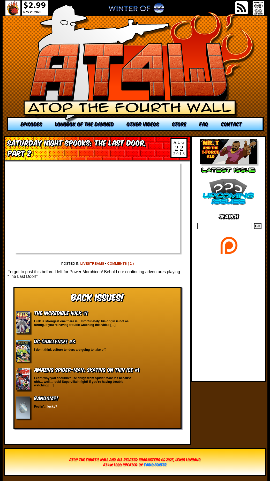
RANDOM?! (46, 397)
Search (228, 216)
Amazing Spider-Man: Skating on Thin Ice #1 (86, 369)
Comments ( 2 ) (120, 263)
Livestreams (92, 263)
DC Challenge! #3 (54, 341)
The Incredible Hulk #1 (61, 312)
